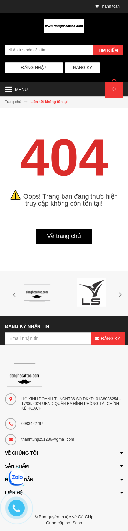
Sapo (77, 523)
